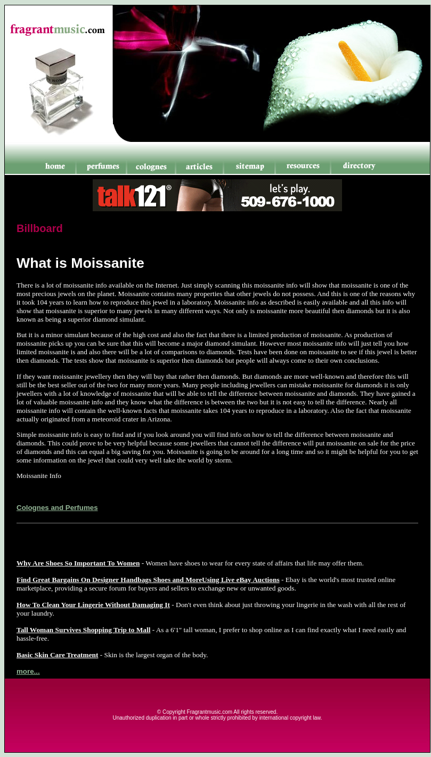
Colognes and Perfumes (57, 508)
